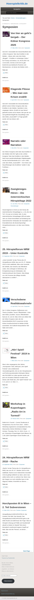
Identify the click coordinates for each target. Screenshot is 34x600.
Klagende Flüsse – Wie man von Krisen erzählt (20, 93)
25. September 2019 (7, 256)
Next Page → (27, 551)
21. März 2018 (5, 510)
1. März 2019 (14, 360)
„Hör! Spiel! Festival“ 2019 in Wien (20, 353)
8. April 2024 (14, 100)
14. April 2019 (14, 306)
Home (13, 18)
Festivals (18, 510)
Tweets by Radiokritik (8, 558)
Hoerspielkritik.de (17, 3)
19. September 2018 (7, 464)
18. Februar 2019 (15, 418)
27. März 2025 (14, 48)
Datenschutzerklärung (7, 594)
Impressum (4, 590)
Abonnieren (8, 581)
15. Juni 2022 (14, 203)
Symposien (27, 48)
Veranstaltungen (21, 18)
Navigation (17, 9)
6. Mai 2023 (13, 148)
